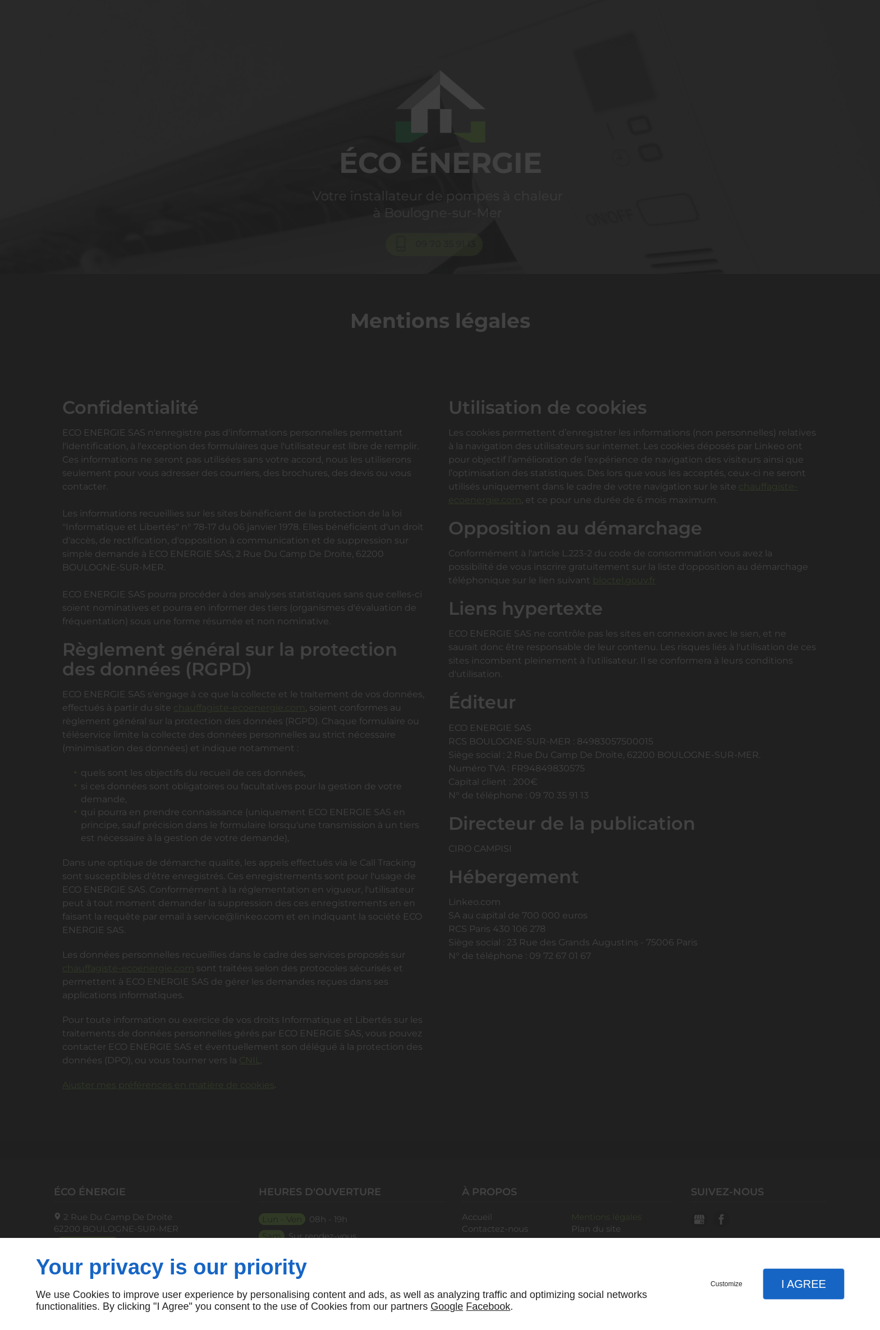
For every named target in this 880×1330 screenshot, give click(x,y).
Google (446, 1306)
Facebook (488, 1306)
